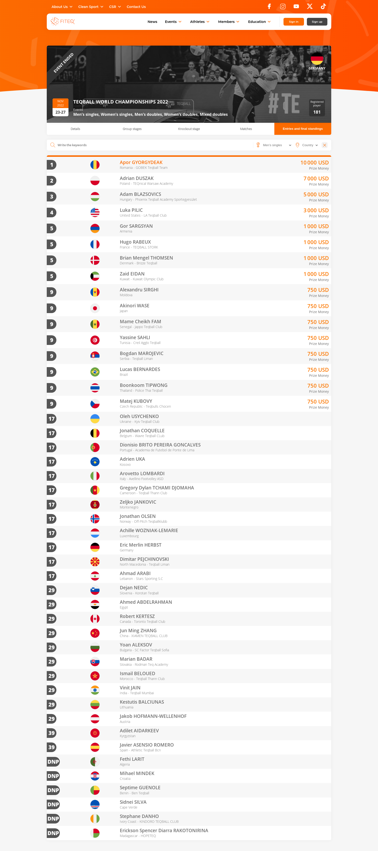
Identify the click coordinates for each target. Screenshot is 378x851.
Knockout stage (189, 129)
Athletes (200, 21)
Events (173, 21)
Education (260, 21)
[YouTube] (296, 8)
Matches (246, 129)
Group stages (132, 129)
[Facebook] (269, 8)
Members (229, 21)
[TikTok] (323, 8)
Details (75, 129)
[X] (310, 8)
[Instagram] (283, 8)
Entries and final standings (303, 128)
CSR (115, 6)
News (152, 22)
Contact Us (136, 7)
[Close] (325, 145)
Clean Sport (91, 6)
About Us (63, 6)
